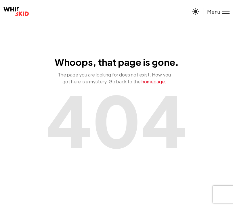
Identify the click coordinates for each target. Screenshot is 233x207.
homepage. (154, 81)
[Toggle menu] (216, 12)
